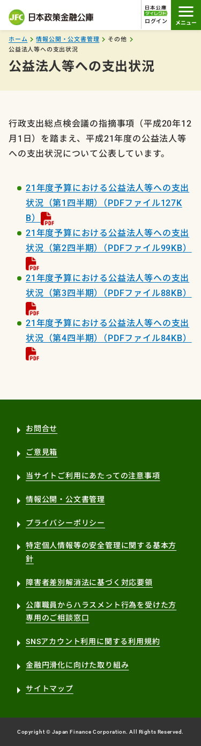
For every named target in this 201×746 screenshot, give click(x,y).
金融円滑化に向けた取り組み (77, 665)
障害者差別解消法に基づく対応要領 (89, 582)
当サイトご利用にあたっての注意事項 (93, 475)
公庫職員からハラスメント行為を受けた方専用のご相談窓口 (101, 612)
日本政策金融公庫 (51, 17)
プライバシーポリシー (65, 523)
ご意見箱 (41, 452)
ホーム (18, 39)
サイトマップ (49, 688)
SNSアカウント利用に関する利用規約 (93, 641)
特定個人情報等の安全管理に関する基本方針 (101, 552)
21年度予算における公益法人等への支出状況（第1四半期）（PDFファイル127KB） (107, 203)
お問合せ (41, 428)
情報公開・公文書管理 (67, 39)
